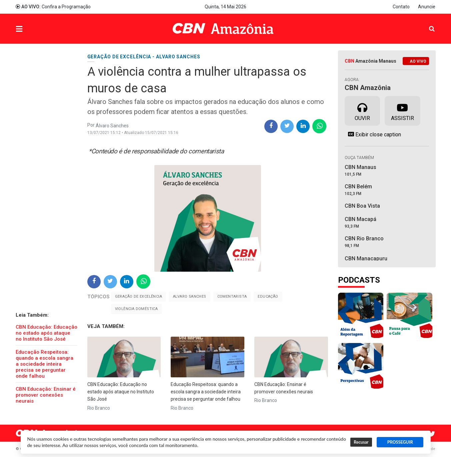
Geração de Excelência (138, 296)
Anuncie (426, 6)
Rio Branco (98, 408)
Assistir (402, 110)
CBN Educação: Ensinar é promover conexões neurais (46, 395)
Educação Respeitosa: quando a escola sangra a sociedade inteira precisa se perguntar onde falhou (44, 364)
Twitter (432, 434)
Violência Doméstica (136, 309)
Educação (268, 296)
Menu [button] (32, 29)
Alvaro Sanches (189, 296)
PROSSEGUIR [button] (400, 442)
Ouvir (362, 110)
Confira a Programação (53, 6)
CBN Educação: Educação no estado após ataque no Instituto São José (46, 333)
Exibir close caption (373, 134)
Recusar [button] (361, 442)
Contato (401, 6)
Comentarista (232, 296)
